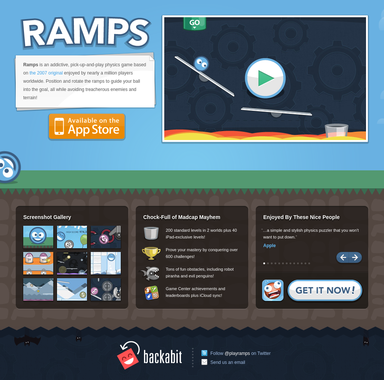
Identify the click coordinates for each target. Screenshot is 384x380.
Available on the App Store (87, 127)
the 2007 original (46, 73)
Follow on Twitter (240, 353)
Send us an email (227, 362)
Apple (269, 245)
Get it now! (313, 291)
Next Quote (356, 258)
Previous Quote (342, 258)
